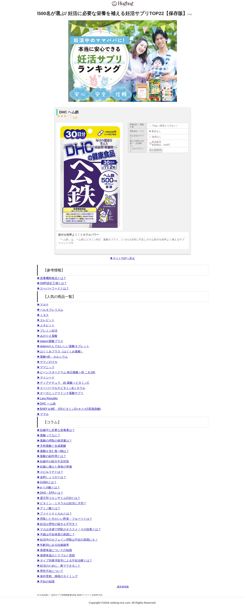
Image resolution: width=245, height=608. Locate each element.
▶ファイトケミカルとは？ (54, 513)
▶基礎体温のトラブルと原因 (56, 555)
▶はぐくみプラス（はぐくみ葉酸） (60, 351)
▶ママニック (46, 367)
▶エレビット (46, 320)
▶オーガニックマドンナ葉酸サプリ (60, 393)
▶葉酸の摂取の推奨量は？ (54, 440)
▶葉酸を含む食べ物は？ (53, 451)
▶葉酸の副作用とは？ (51, 456)
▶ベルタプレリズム (50, 309)
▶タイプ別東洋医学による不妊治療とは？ (64, 560)
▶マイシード (46, 377)
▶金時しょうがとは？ (51, 477)
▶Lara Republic (47, 398)
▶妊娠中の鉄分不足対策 (53, 461)
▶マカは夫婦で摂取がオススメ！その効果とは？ (69, 529)
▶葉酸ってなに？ (48, 435)
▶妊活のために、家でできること (59, 565)
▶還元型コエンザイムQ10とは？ (58, 498)
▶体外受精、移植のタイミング (57, 576)
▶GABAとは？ (47, 482)
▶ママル (43, 414)
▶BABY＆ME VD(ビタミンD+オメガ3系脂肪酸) (69, 408)
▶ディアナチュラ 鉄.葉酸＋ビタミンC (63, 382)
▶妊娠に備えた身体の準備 (54, 466)
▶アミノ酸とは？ (48, 508)
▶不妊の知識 (46, 581)
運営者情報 (122, 586)
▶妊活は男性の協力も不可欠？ (57, 524)
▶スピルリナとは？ (50, 471)
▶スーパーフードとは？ (53, 288)
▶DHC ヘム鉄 (46, 403)
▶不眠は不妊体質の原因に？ (56, 534)
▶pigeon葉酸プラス (50, 341)
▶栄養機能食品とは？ (51, 278)
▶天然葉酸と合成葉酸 (51, 445)
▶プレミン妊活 (47, 330)
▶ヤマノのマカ (47, 361)
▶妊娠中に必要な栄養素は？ (56, 430)
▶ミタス (43, 315)
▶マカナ (43, 304)
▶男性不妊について (50, 571)
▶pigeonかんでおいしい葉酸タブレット (63, 346)
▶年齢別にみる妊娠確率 (53, 544)
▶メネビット (46, 325)
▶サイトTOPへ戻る (122, 258)
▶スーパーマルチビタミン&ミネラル (61, 388)
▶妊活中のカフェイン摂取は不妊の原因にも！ (67, 539)
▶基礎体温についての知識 (54, 550)
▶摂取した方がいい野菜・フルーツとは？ (64, 518)
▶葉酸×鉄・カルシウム (52, 356)
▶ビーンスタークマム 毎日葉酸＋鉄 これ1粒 (66, 372)
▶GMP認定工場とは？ (52, 283)
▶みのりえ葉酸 (47, 335)
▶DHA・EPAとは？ (50, 492)
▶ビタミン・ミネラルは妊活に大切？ (61, 503)
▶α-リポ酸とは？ (48, 487)
